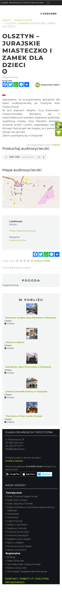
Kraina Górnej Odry (16, 568)
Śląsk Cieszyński (15, 560)
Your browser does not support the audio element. (25, 157)
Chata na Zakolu (14, 342)
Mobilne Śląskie (14, 461)
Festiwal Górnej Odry (17, 532)
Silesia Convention (16, 550)
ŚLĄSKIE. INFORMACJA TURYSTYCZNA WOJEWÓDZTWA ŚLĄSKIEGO (23, 3)
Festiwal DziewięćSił (17, 535)
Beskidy (10, 557)
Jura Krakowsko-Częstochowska (23, 564)
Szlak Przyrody (14, 521)
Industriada (12, 514)
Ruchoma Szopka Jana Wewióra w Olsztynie (30, 317)
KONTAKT (11, 578)
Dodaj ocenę (42, 261)
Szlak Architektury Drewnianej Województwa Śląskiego (30, 509)
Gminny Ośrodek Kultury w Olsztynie (26, 391)
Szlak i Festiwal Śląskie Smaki (22, 496)
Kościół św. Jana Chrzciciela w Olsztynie (28, 367)
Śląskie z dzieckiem (16, 524)
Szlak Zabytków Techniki (19, 503)
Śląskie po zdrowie (16, 528)
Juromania (12, 517)
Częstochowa (10, 285)
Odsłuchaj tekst (47, 85)
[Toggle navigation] (48, 3)
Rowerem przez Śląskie (19, 546)
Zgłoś (56, 145)
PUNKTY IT (27, 578)
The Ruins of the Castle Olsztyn (23, 416)
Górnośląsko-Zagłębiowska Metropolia (26, 571)
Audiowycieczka (17, 240)
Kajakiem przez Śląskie (18, 539)
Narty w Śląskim (15, 542)
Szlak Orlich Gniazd (16, 500)
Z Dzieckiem (48, 13)
